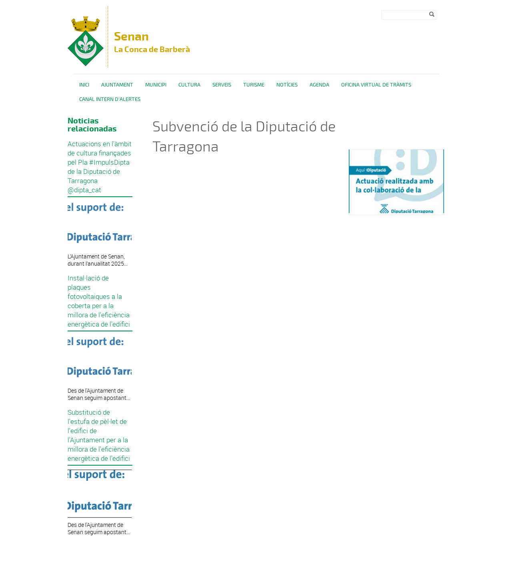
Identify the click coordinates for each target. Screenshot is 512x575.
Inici (84, 85)
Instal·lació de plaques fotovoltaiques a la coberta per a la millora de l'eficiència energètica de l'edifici (99, 301)
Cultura (189, 85)
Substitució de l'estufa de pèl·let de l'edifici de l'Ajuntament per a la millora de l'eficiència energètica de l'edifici (99, 435)
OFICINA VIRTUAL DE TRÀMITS (376, 85)
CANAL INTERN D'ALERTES (109, 99)
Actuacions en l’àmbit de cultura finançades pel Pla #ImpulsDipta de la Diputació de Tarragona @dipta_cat (100, 166)
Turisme (253, 85)
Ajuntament (117, 85)
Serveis (221, 85)
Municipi (155, 85)
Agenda (319, 85)
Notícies (287, 85)
